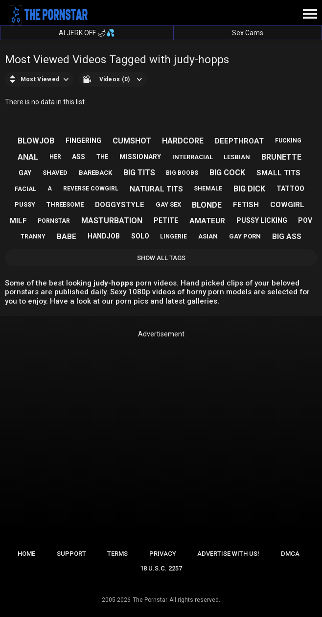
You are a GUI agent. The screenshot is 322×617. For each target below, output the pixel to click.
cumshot (132, 140)
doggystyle (119, 204)
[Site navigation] (309, 14)
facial (25, 188)
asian (208, 236)
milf (18, 220)
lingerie (173, 236)
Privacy (162, 553)
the (102, 156)
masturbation (111, 220)
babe (66, 236)
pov (305, 220)
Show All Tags (161, 257)
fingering (83, 140)
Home (26, 553)
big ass (286, 236)
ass (78, 157)
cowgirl (287, 204)
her (55, 156)
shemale (208, 188)
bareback (95, 172)
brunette (281, 157)
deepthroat (239, 141)
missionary (140, 157)
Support (71, 553)
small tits (278, 172)
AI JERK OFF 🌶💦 (87, 33)
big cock (227, 172)
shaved (55, 172)
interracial (192, 157)
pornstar (54, 220)
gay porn (245, 236)
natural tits (156, 189)
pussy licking (261, 220)
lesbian (237, 157)
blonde (207, 205)
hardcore (183, 140)
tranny (33, 236)
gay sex (168, 204)
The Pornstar (150, 599)
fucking (288, 140)
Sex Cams (247, 33)
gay (25, 173)
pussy (25, 204)
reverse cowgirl (90, 188)
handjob (104, 236)
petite (166, 220)
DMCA (290, 553)
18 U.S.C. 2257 (161, 568)
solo (140, 236)
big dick (249, 188)
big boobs (182, 172)
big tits (139, 172)
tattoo (290, 188)
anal (28, 157)
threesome (65, 204)
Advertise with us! (228, 553)
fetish (246, 204)
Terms (117, 553)
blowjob (36, 140)
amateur (207, 220)
